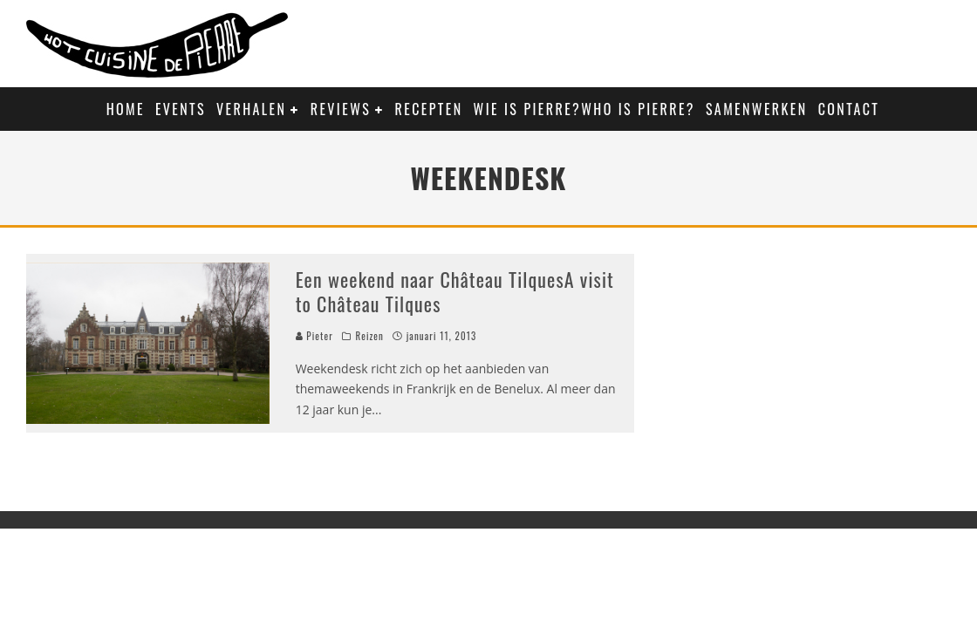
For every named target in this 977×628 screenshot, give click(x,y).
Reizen (369, 336)
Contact (849, 109)
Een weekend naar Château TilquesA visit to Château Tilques (455, 291)
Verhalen (251, 109)
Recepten (429, 109)
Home (125, 109)
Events (180, 109)
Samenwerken (757, 109)
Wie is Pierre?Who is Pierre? (584, 109)
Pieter (314, 336)
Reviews (341, 109)
